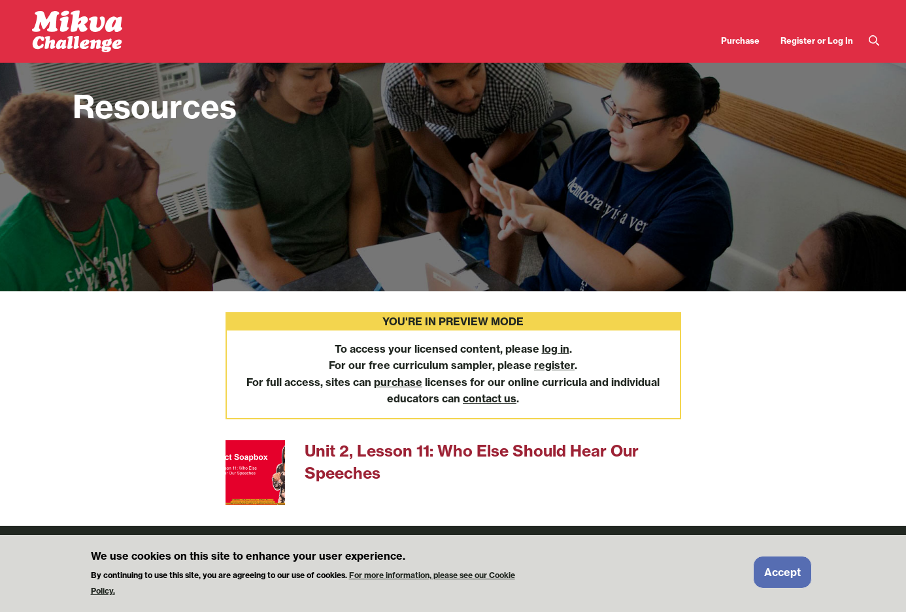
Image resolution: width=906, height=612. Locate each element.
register (554, 365)
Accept (782, 576)
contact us (489, 398)
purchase (398, 382)
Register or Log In (816, 40)
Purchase (740, 40)
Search (874, 40)
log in (555, 348)
